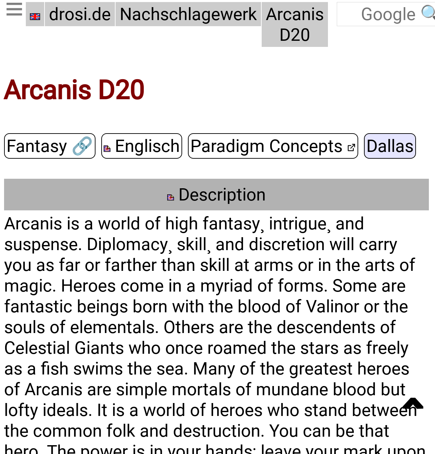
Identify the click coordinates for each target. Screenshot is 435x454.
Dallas (390, 144)
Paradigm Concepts (273, 144)
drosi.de (80, 14)
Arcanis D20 (295, 24)
